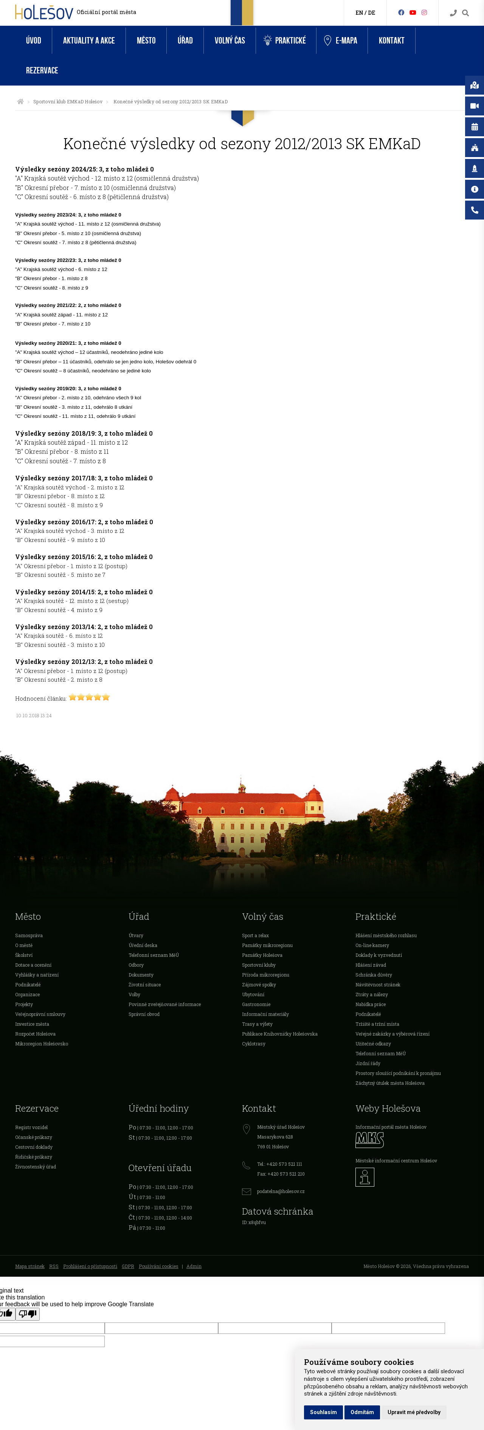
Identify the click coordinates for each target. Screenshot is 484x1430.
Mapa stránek (30, 1266)
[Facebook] (401, 12)
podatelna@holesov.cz (281, 1191)
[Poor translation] (28, 1314)
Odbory (136, 965)
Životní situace (145, 984)
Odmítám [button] (362, 1412)
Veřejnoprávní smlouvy (40, 1014)
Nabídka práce (370, 1004)
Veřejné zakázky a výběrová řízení (392, 1034)
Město (146, 40)
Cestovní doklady (34, 1147)
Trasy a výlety (257, 1024)
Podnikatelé (27, 984)
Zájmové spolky (259, 984)
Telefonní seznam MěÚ (154, 955)
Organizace (27, 994)
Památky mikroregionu (267, 945)
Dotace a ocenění (33, 965)
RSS (54, 1266)
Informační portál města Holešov (391, 1127)
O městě (24, 945)
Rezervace (42, 70)
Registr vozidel (31, 1127)
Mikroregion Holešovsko (41, 1044)
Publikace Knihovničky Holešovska (280, 1034)
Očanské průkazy (33, 1137)
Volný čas (230, 40)
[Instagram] (424, 12)
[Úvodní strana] (20, 101)
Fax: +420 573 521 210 (281, 1174)
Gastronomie (256, 1004)
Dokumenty (141, 975)
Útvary (136, 935)
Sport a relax (255, 935)
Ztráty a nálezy (371, 994)
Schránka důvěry (373, 975)
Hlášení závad (370, 965)
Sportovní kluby (259, 965)
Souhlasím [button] (323, 1412)
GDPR (128, 1266)
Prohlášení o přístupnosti (90, 1266)
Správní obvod (144, 1014)
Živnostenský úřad (35, 1167)
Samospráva (29, 935)
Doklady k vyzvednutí (378, 955)
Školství (24, 955)
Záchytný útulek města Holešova (390, 1083)
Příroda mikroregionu (265, 975)
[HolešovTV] (413, 12)
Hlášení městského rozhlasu (386, 935)
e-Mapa (340, 41)
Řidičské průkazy (33, 1157)
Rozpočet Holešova (35, 1034)
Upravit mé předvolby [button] (414, 1412)
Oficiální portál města (106, 12)
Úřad (185, 40)
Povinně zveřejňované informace (165, 1004)
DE (371, 12)
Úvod (33, 40)
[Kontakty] (453, 13)
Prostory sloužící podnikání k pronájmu (398, 1073)
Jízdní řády (367, 1063)
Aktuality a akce (89, 40)
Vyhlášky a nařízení (37, 975)
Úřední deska (143, 945)
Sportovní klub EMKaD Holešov (67, 101)
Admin (194, 1266)
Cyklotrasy (253, 1044)
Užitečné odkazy (373, 1044)
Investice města (32, 1024)
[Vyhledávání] (465, 13)
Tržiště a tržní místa (377, 1024)
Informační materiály (265, 1014)
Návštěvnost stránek (377, 984)
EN (359, 12)
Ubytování (253, 994)
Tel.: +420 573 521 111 (279, 1164)
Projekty (24, 1004)
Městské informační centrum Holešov (396, 1160)
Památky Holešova (262, 955)
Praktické (285, 41)
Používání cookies (158, 1266)
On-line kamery (372, 945)
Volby (134, 994)
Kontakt (392, 40)
